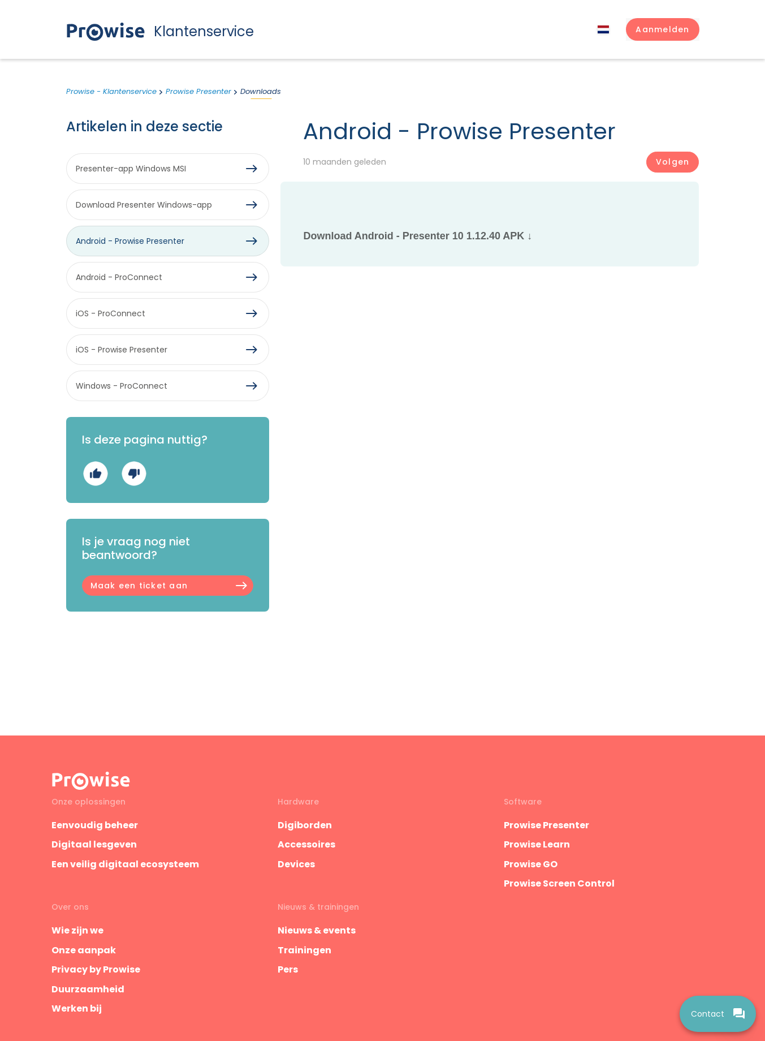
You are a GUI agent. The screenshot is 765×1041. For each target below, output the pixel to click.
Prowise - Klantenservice (111, 91)
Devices (296, 864)
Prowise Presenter (198, 91)
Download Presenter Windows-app (144, 204)
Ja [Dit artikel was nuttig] (95, 473)
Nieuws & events (317, 930)
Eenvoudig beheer (94, 825)
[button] (662, 29)
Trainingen (304, 950)
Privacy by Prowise (95, 969)
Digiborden (305, 825)
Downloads (260, 91)
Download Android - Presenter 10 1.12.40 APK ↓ (417, 236)
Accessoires (306, 844)
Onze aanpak (83, 950)
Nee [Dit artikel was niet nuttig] (134, 473)
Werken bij (76, 1008)
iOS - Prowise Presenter (121, 349)
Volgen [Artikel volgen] (672, 161)
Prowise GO (530, 864)
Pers (288, 969)
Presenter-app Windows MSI (131, 168)
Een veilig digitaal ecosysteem (125, 864)
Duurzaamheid (87, 989)
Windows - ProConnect (121, 386)
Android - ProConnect (119, 277)
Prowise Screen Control (559, 883)
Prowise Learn (537, 844)
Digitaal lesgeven (94, 844)
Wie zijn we (77, 930)
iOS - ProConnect (110, 313)
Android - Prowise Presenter (130, 241)
